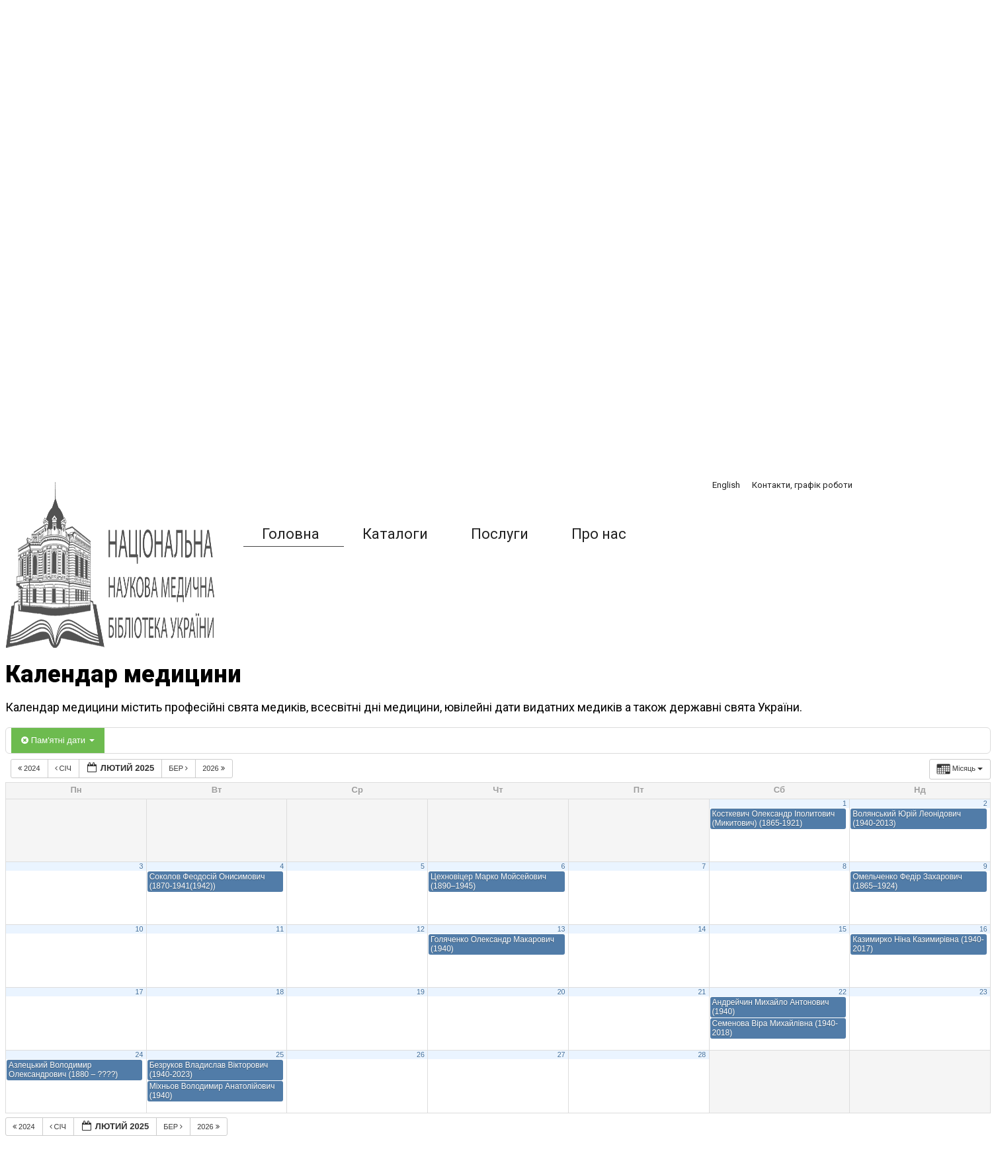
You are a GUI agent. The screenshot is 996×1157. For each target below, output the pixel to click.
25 (280, 1054)
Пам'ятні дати (58, 740)
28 (702, 1054)
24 (140, 1054)
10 (140, 929)
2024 (30, 768)
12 (421, 929)
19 (421, 992)
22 (843, 992)
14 (702, 929)
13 (561, 929)
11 (280, 929)
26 (421, 1054)
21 (702, 992)
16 (983, 929)
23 (983, 992)
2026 (214, 768)
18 (280, 992)
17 (140, 992)
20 (561, 992)
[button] (677, 534)
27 (561, 1054)
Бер (179, 768)
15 (843, 929)
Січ (64, 768)
